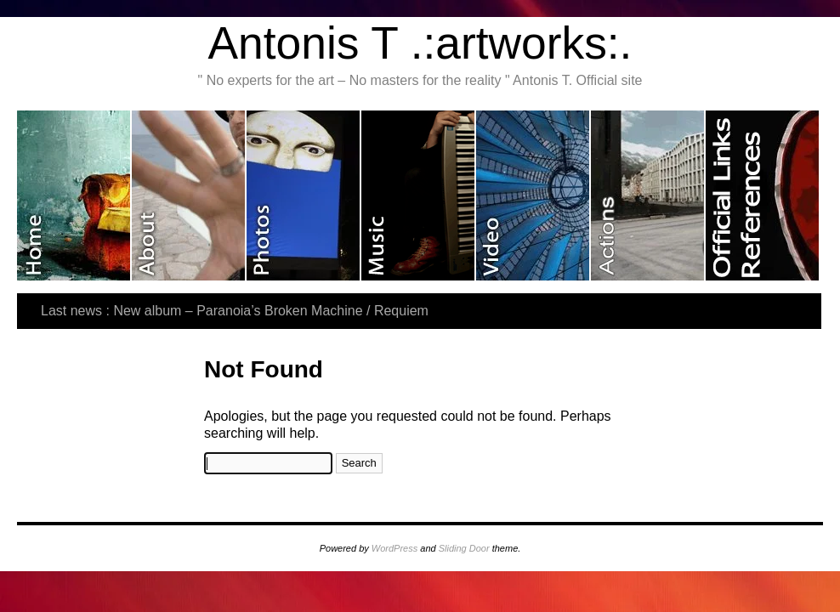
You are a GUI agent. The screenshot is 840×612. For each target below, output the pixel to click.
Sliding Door (464, 548)
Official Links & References (762, 195)
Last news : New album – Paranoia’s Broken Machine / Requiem (235, 310)
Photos (304, 195)
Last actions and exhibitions (648, 195)
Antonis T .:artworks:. (420, 43)
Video (533, 195)
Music (418, 195)
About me (189, 195)
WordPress (394, 548)
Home (74, 195)
